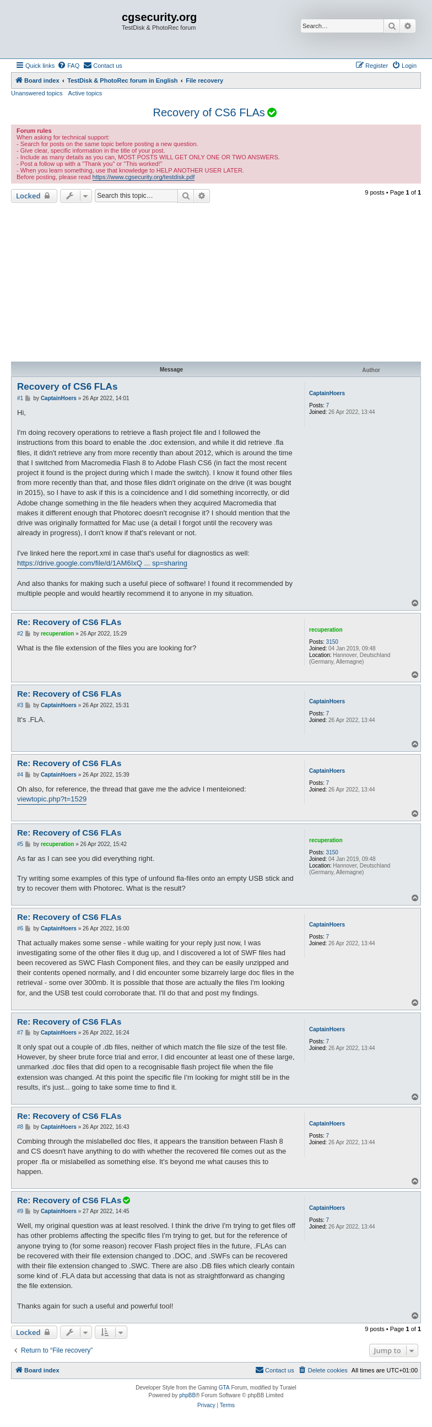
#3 (20, 705)
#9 (20, 1211)
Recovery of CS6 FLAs (208, 112)
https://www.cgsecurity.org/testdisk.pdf (144, 177)
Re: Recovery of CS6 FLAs (69, 622)
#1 (20, 398)
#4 (20, 775)
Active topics (85, 93)
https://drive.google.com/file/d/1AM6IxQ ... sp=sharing (102, 563)
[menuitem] (68, 65)
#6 (20, 928)
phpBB (187, 1395)
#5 (20, 844)
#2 (20, 634)
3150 (332, 642)
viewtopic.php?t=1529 (52, 799)
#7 (20, 1033)
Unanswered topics (37, 93)
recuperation (326, 630)
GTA (224, 1388)
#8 (20, 1127)
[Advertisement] (216, 282)
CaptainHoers (327, 393)
